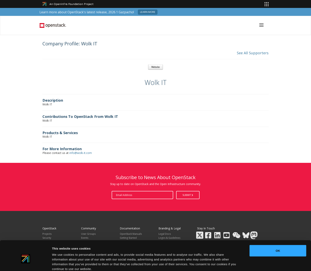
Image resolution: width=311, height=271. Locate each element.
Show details (208, 263)
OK (278, 232)
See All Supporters (253, 53)
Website (155, 67)
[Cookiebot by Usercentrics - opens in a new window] (25, 263)
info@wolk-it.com (80, 153)
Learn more (147, 12)
